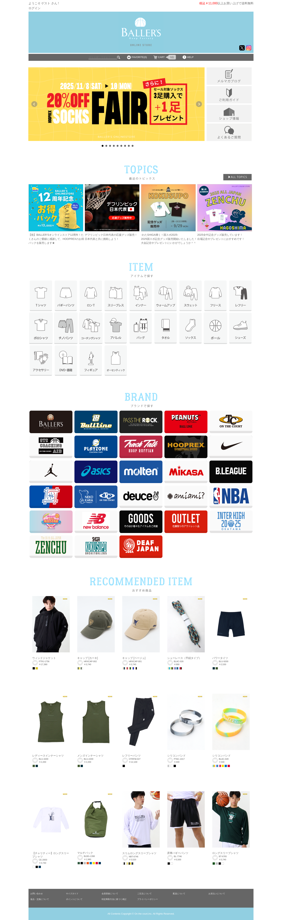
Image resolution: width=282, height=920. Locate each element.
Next (199, 104)
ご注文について (144, 893)
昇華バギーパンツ (177, 853)
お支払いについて (216, 893)
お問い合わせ (36, 893)
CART (161, 57)
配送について (179, 893)
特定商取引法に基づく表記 (114, 899)
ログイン (34, 8)
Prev (34, 104)
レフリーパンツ (131, 755)
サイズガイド (72, 893)
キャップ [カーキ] (87, 658)
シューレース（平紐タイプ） (184, 658)
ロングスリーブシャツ (225, 853)
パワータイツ (220, 658)
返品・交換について (39, 899)
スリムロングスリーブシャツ (139, 853)
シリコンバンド (176, 755)
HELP (190, 57)
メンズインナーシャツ (90, 755)
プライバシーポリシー (147, 899)
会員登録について (110, 893)
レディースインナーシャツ (48, 755)
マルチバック (85, 852)
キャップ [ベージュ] (134, 658)
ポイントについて (74, 899)
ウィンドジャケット (44, 658)
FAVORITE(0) (139, 57)
